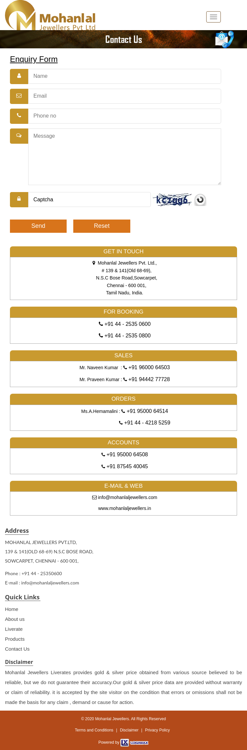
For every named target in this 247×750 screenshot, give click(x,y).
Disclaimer (129, 730)
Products (15, 639)
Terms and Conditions (94, 730)
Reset (101, 226)
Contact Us (17, 649)
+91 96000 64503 (148, 367)
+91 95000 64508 (126, 454)
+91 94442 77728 (148, 379)
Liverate (14, 629)
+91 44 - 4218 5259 (146, 422)
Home (11, 609)
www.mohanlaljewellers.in (124, 508)
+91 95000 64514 (146, 411)
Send (38, 226)
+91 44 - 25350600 (42, 573)
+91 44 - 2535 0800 (127, 335)
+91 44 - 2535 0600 (127, 324)
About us (15, 619)
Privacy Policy (157, 730)
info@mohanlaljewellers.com (124, 497)
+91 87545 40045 (126, 466)
